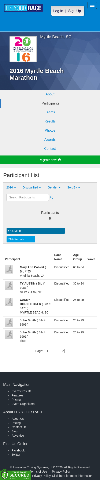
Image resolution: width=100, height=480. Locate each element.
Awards (50, 139)
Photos (50, 130)
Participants (50, 103)
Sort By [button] (73, 187)
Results (50, 121)
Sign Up (74, 11)
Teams (50, 112)
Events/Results (21, 391)
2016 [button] (11, 187)
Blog (15, 431)
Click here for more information (72, 475)
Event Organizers (23, 404)
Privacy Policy (61, 471)
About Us (18, 418)
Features (17, 395)
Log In (58, 11)
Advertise (18, 435)
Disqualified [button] (32, 187)
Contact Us (19, 427)
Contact (50, 148)
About (50, 94)
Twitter (16, 454)
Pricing (16, 399)
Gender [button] (54, 187)
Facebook (18, 450)
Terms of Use (38, 471)
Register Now (50, 160)
